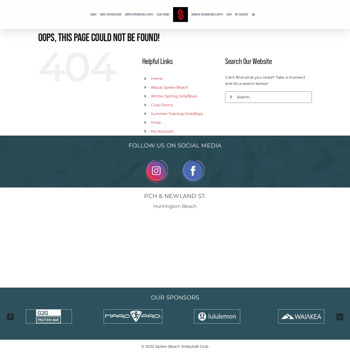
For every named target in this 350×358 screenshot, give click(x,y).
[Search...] (268, 97)
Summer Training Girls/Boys (177, 114)
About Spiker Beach (169, 87)
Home (157, 78)
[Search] (231, 97)
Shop (156, 122)
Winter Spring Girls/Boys (174, 96)
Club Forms (162, 105)
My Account (162, 131)
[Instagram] (156, 162)
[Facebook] (193, 162)
